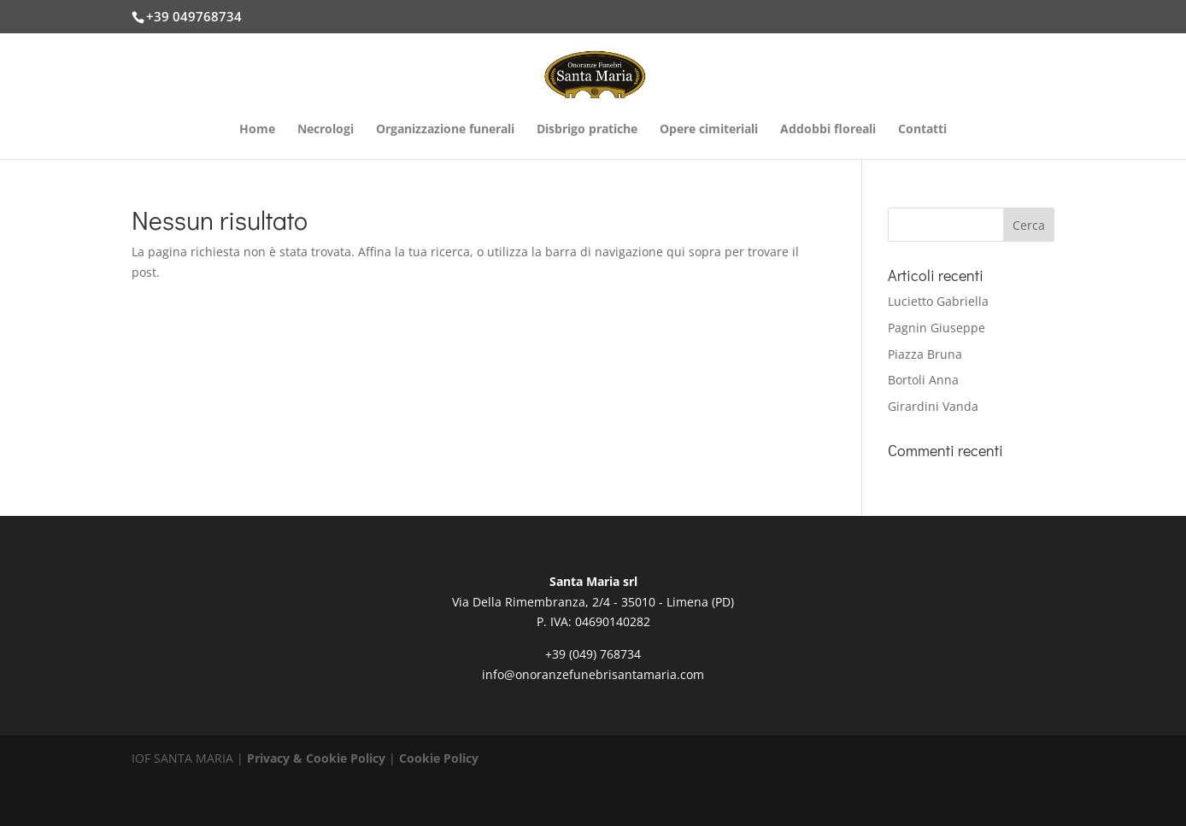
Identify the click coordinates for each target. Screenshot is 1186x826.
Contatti (922, 130)
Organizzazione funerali (445, 130)
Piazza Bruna (925, 354)
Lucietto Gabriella (938, 301)
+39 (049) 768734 (593, 654)
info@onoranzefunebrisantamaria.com (593, 674)
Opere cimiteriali (709, 130)
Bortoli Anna (923, 380)
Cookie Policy (439, 758)
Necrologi (325, 130)
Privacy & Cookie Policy (316, 758)
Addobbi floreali (828, 130)
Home (257, 130)
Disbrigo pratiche (587, 130)
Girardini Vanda (933, 406)
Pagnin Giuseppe (936, 327)
